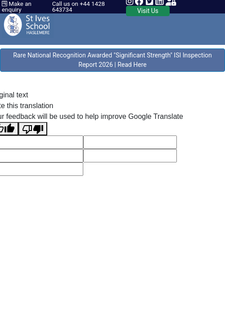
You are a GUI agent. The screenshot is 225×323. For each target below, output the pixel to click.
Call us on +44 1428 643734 (78, 6)
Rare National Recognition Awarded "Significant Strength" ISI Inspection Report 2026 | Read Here (112, 60)
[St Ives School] (28, 21)
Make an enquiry (17, 6)
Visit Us (147, 10)
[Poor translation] (32, 128)
